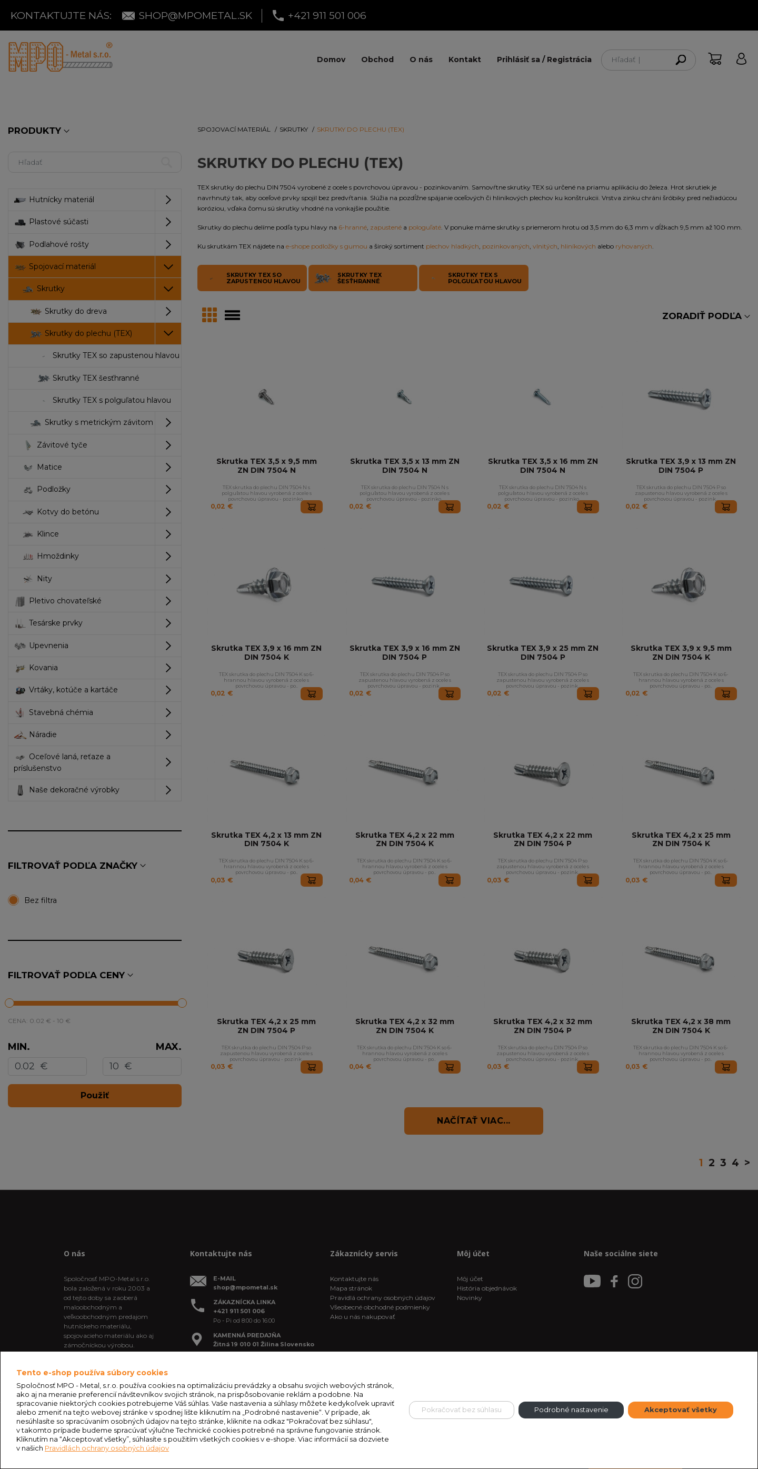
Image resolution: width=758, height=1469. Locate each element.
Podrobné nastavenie (571, 1409)
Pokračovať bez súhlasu (462, 1409)
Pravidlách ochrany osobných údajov (107, 1448)
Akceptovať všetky (680, 1409)
